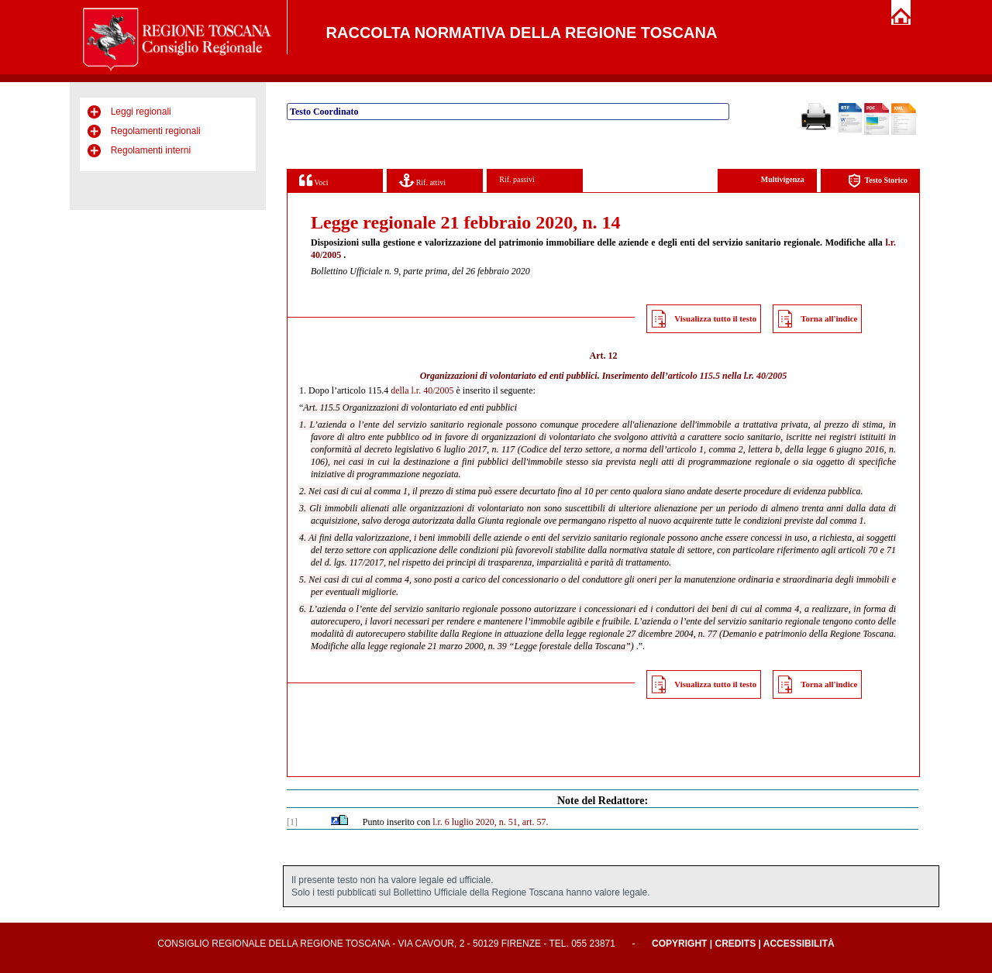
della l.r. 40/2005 (422, 390)
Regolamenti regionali (156, 130)
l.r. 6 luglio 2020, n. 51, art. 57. (490, 822)
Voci (313, 180)
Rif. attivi (422, 180)
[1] (292, 822)
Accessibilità (799, 943)
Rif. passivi (517, 179)
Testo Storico (878, 181)
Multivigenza (782, 179)
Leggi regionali (141, 111)
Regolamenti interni (151, 150)
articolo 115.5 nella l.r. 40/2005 (727, 375)
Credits (735, 943)
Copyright (679, 943)
